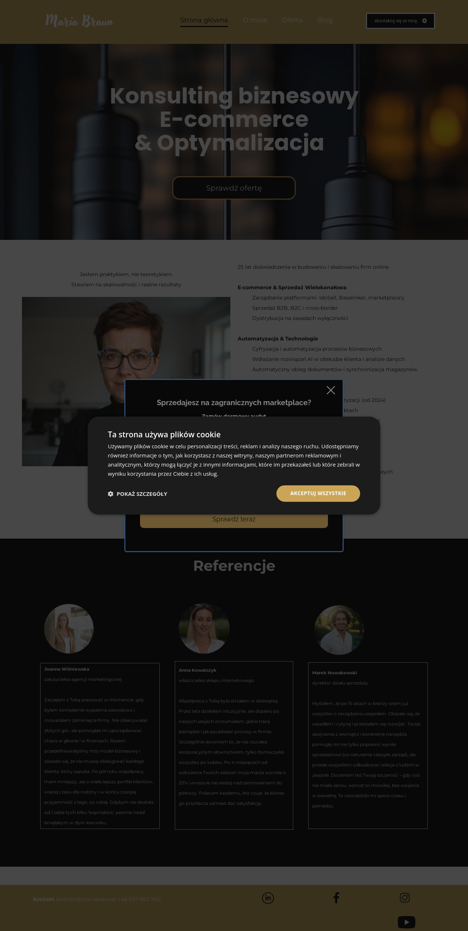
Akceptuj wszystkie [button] (318, 493)
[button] (137, 493)
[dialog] (234, 465)
